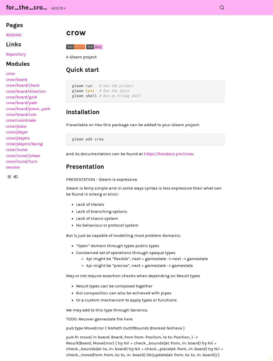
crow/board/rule (21, 114)
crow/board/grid (21, 97)
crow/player (17, 132)
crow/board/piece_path (28, 108)
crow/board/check (23, 85)
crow (10, 73)
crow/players (18, 138)
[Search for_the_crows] (148, 7)
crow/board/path (21, 102)
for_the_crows (27, 7)
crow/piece (16, 126)
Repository (16, 54)
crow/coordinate (21, 120)
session (13, 167)
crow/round (17, 149)
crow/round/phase (23, 155)
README (14, 35)
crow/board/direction (26, 91)
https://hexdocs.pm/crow (168, 153)
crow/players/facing (24, 143)
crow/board (16, 79)
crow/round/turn (21, 161)
